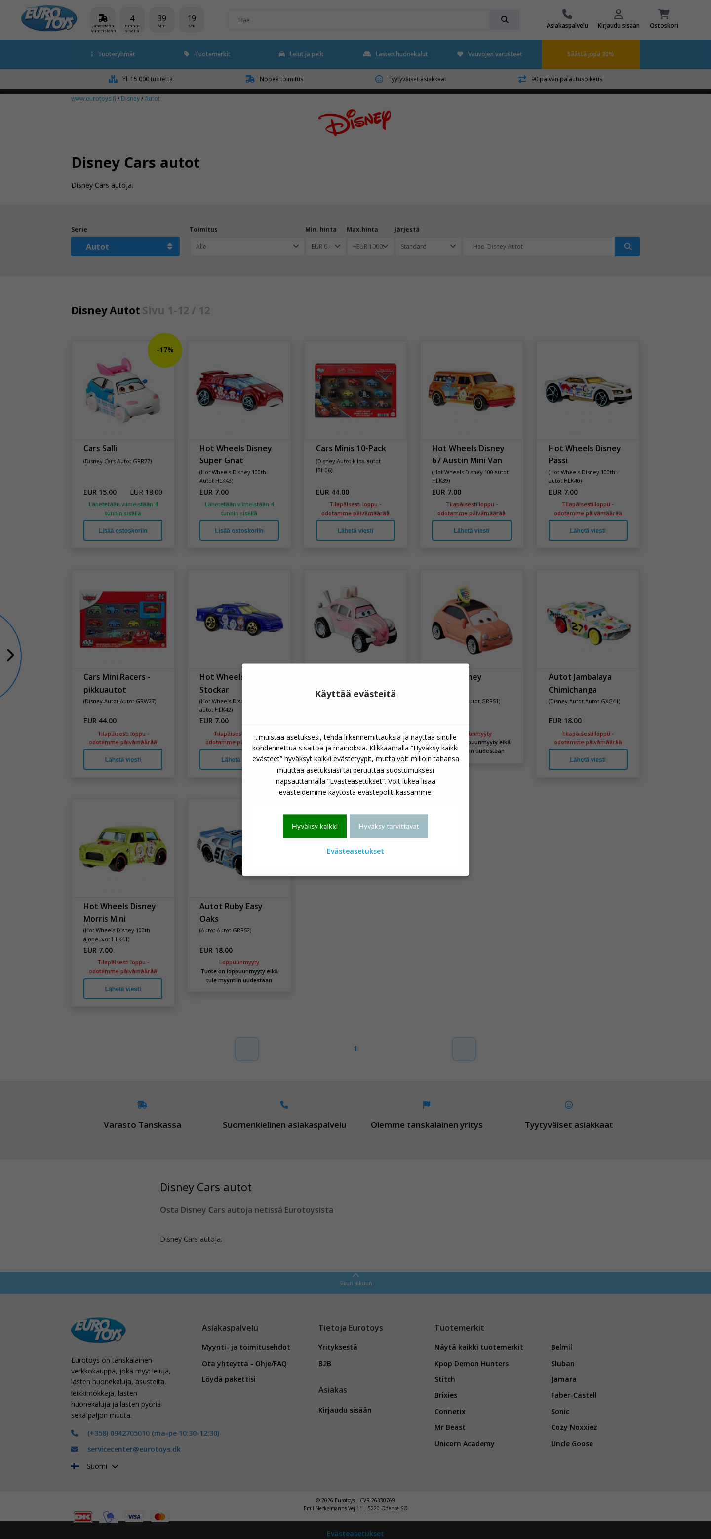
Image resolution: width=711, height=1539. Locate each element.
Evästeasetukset (355, 851)
